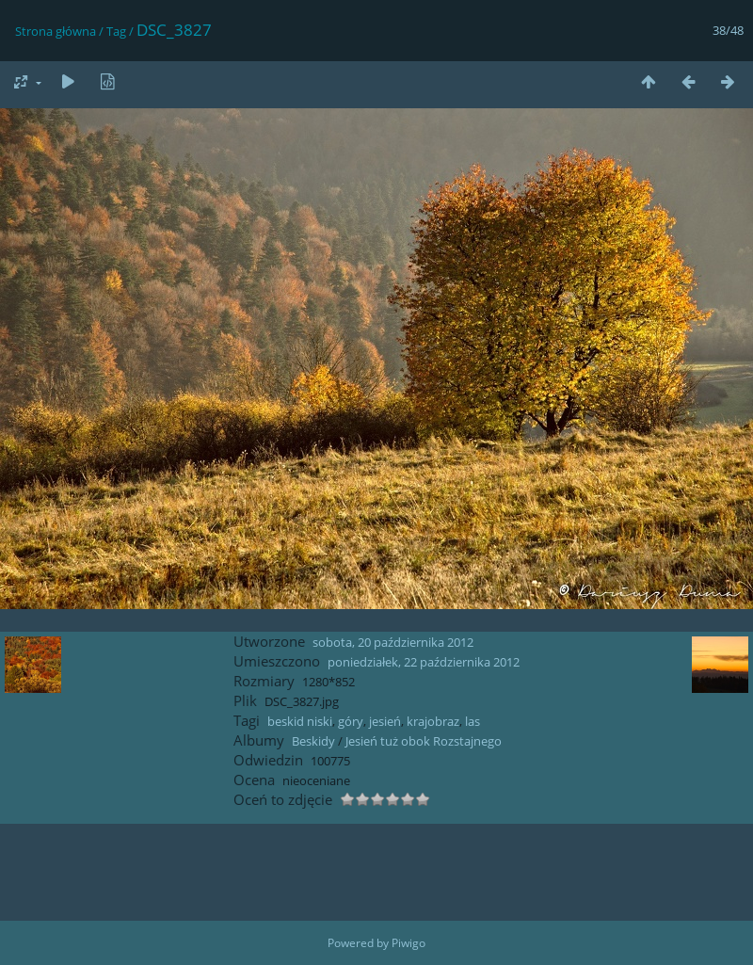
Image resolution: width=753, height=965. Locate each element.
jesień (385, 721)
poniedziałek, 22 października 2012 (424, 661)
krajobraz (433, 721)
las (472, 721)
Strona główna (55, 31)
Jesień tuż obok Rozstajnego (423, 740)
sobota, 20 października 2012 (392, 642)
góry (350, 721)
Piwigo (408, 943)
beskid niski (299, 721)
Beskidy (313, 740)
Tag (116, 31)
